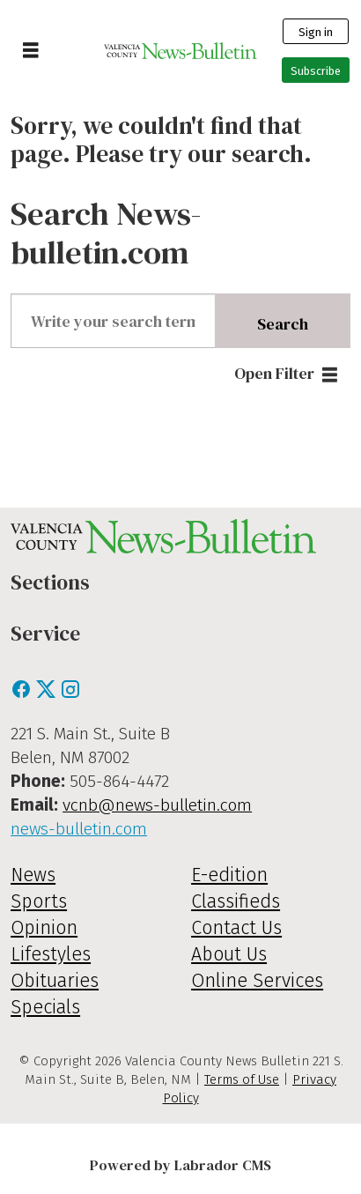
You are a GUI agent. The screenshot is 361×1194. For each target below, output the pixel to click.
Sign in (315, 32)
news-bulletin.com (79, 829)
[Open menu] (31, 50)
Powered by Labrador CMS (180, 1165)
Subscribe (316, 71)
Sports (39, 901)
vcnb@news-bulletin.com (157, 805)
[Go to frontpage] (181, 51)
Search (282, 324)
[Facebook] (23, 694)
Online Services (257, 980)
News (33, 875)
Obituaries (55, 980)
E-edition (229, 875)
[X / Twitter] (47, 694)
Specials (45, 1007)
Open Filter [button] (274, 373)
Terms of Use (241, 1079)
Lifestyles (51, 954)
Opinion (44, 927)
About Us (229, 954)
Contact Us (236, 927)
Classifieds (235, 901)
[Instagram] (70, 694)
